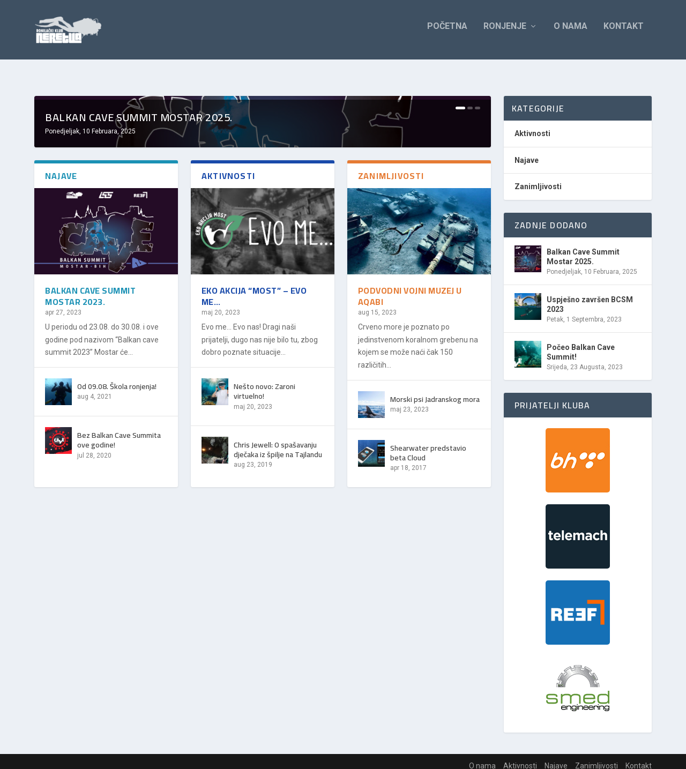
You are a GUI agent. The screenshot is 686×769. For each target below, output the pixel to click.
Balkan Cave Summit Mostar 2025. (139, 326)
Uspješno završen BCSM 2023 (590, 296)
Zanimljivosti (538, 178)
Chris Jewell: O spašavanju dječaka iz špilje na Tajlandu (278, 658)
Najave (526, 152)
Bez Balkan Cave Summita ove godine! (119, 649)
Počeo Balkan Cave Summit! (581, 344)
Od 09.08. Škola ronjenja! (116, 595)
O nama (570, 33)
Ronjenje (504, 33)
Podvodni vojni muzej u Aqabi (410, 505)
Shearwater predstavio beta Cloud (428, 662)
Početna (447, 33)
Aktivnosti (532, 125)
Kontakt (623, 33)
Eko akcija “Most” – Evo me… (254, 505)
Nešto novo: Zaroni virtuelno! (264, 600)
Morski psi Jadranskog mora (435, 608)
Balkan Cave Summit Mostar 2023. (90, 505)
